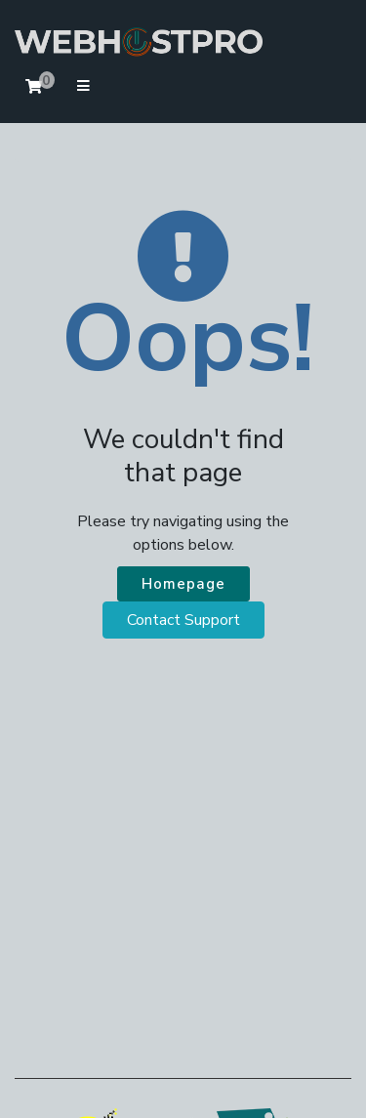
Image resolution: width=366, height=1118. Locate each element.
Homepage (183, 584)
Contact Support (183, 620)
